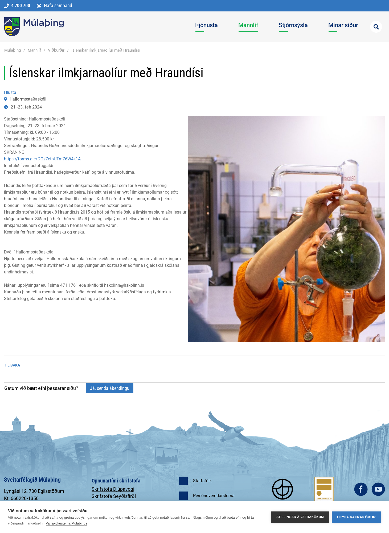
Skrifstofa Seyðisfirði (114, 496)
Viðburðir (56, 50)
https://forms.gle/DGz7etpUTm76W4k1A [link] (42, 158)
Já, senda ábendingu (109, 388)
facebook (361, 489)
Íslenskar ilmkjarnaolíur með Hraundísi (105, 50)
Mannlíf (34, 50)
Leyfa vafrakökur (356, 517)
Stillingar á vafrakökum (300, 517)
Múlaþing (12, 50)
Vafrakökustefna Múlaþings (66, 523)
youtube (378, 489)
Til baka (12, 365)
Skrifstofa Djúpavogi (113, 489)
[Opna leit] (376, 27)
